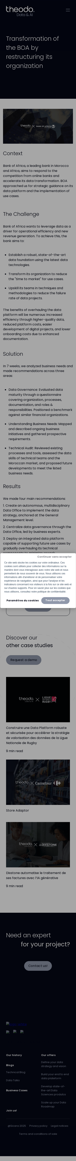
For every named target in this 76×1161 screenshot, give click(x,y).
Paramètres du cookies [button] (22, 600)
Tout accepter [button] (55, 600)
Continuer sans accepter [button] (54, 556)
